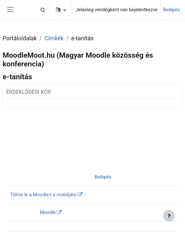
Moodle (48, 212)
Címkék (54, 38)
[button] (42, 9)
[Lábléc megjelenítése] (169, 216)
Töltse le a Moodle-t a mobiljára (43, 195)
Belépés (171, 10)
